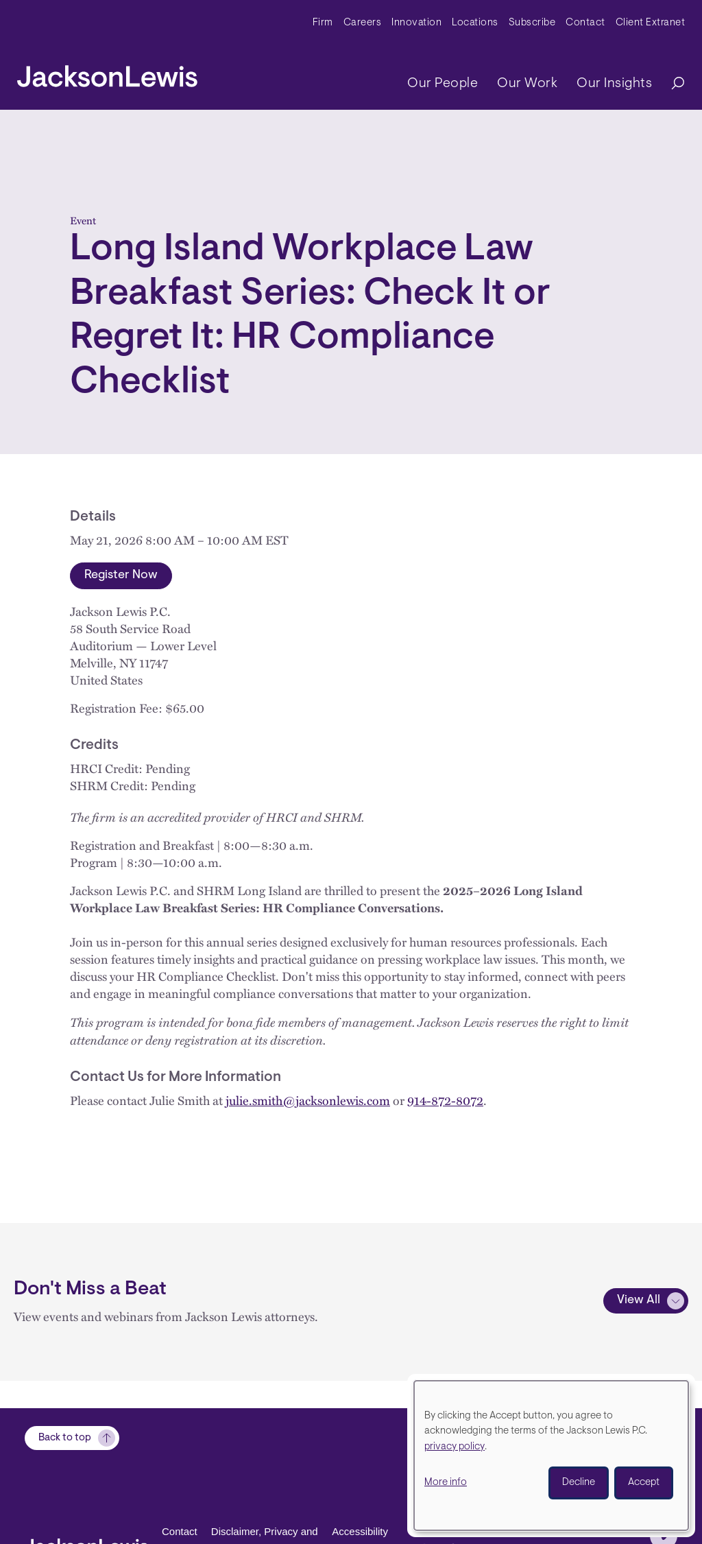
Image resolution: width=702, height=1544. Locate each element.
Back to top (64, 1438)
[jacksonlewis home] (107, 72)
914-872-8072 (445, 1100)
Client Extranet (651, 23)
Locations (475, 23)
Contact (585, 23)
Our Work (527, 84)
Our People (442, 84)
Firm (323, 23)
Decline (578, 1482)
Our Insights (614, 84)
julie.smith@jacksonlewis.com (308, 1100)
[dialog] (551, 1455)
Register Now (121, 575)
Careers (362, 23)
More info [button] (445, 1482)
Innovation (416, 23)
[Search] (671, 84)
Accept (643, 1482)
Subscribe (532, 23)
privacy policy (454, 1447)
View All (638, 1300)
